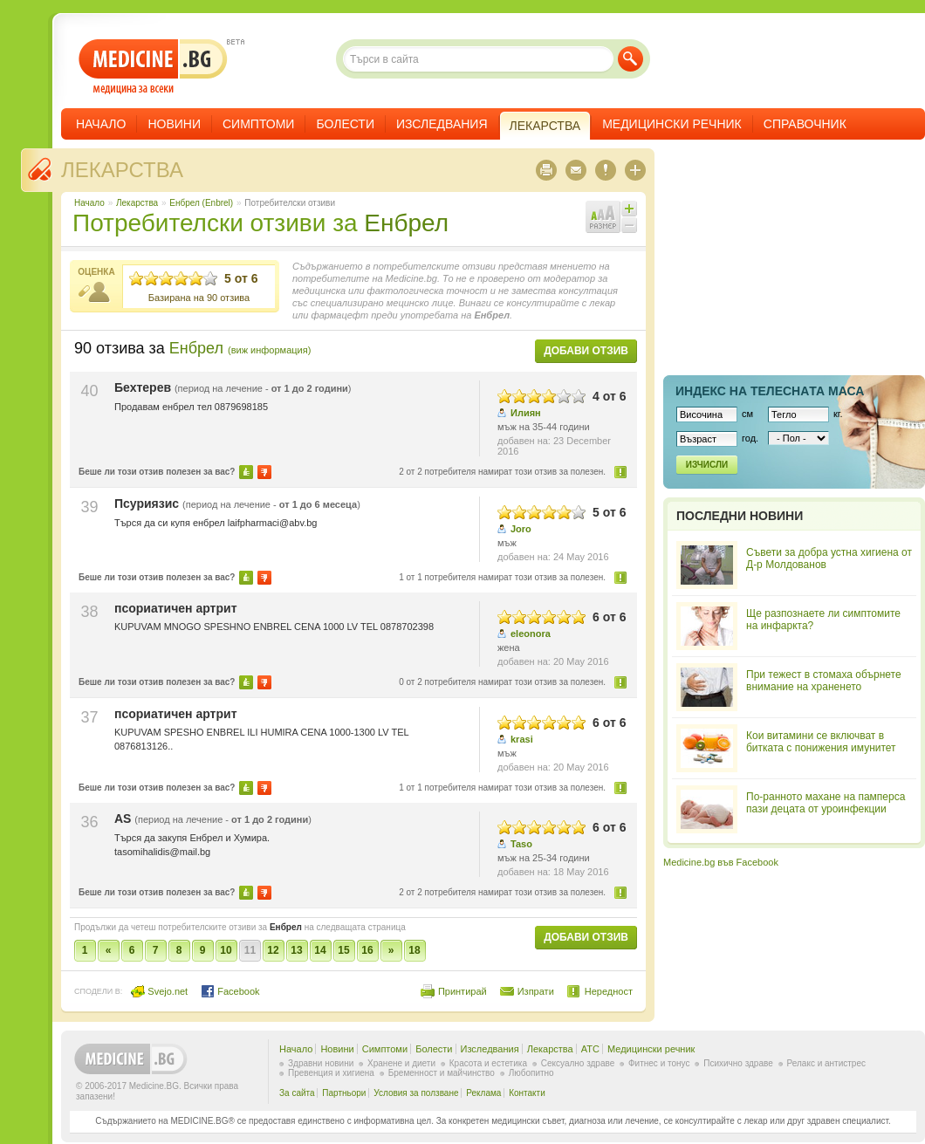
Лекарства (122, 170)
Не (264, 472)
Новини (174, 124)
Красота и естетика (488, 1063)
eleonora (530, 633)
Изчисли (707, 464)
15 (343, 950)
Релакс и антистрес (826, 1063)
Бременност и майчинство (441, 1073)
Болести (345, 124)
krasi (521, 739)
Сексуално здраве (578, 1063)
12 (272, 950)
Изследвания (442, 124)
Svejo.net (159, 991)
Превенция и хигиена (331, 1073)
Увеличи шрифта (629, 208)
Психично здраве (738, 1063)
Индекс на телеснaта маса (769, 391)
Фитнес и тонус (658, 1063)
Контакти (527, 1093)
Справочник (805, 124)
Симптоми (258, 124)
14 (319, 950)
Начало (101, 124)
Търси (630, 59)
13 (296, 950)
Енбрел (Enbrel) (201, 203)
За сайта (297, 1093)
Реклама (483, 1093)
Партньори (344, 1093)
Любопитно (531, 1073)
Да (246, 472)
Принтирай (462, 991)
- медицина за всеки (153, 66)
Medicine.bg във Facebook (720, 862)
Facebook (230, 991)
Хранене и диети (401, 1063)
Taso (521, 844)
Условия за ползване (415, 1093)
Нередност (621, 471)
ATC (590, 1049)
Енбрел (406, 222)
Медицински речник (672, 124)
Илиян (525, 413)
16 (367, 950)
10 (225, 950)
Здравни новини (320, 1063)
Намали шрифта (629, 225)
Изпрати (535, 991)
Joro (520, 529)
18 (414, 950)
